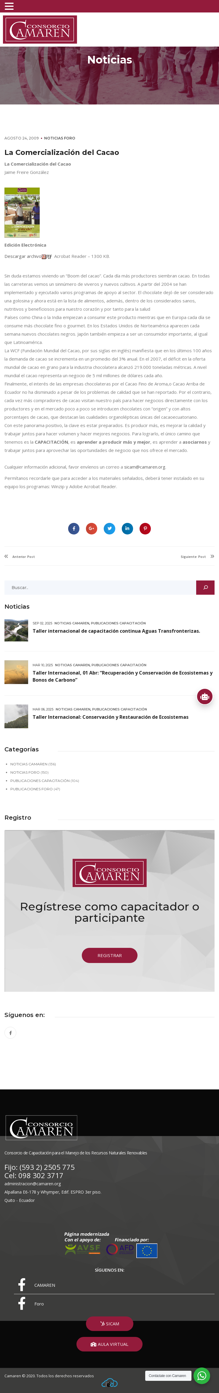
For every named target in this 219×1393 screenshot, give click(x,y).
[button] (110, 955)
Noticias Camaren (72, 623)
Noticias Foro (59, 138)
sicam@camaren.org (144, 467)
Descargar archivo (22, 256)
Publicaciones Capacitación (118, 623)
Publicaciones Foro (31, 789)
